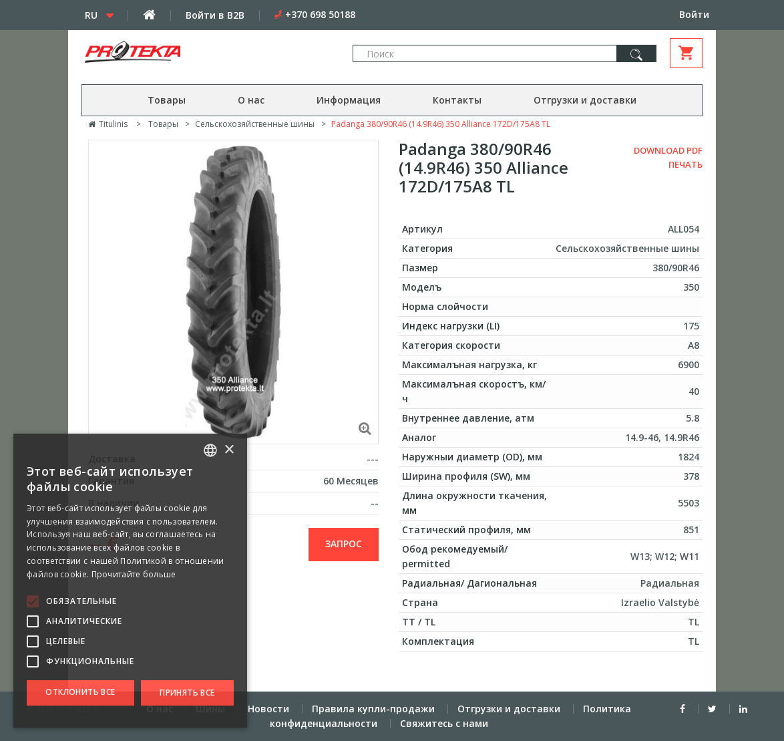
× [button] (229, 450)
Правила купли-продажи (373, 708)
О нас (251, 100)
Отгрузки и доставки (585, 100)
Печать (685, 164)
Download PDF (668, 150)
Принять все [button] (187, 692)
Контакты (457, 100)
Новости (268, 708)
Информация (349, 100)
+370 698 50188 (320, 14)
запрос (343, 543)
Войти (694, 14)
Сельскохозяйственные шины (255, 124)
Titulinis (108, 124)
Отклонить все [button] (80, 692)
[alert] (130, 581)
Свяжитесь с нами (444, 723)
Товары (167, 100)
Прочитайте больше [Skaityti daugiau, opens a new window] (133, 574)
